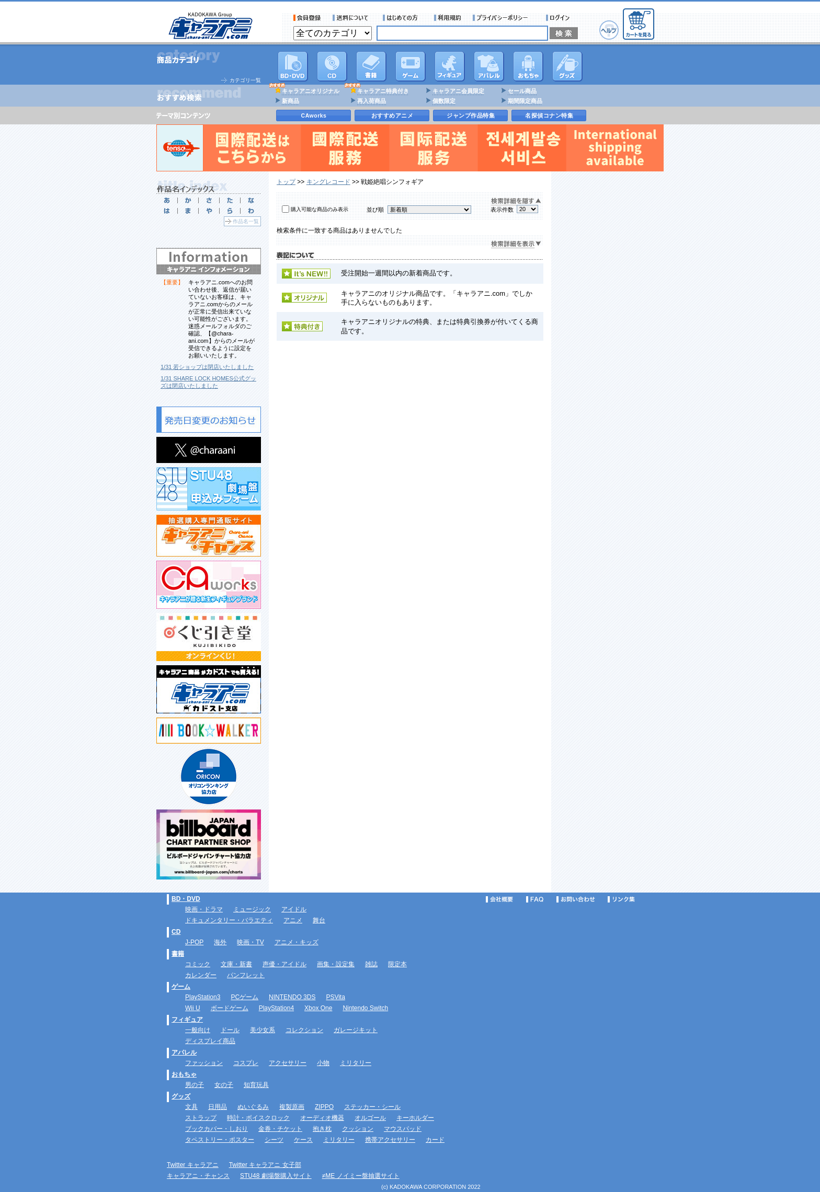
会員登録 (307, 18)
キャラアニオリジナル (310, 91)
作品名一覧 (246, 221)
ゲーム (181, 986)
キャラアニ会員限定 (458, 91)
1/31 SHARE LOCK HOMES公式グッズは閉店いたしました (208, 382)
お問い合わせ (575, 899)
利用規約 (447, 18)
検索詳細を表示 (516, 244)
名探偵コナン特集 (549, 115)
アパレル (489, 66)
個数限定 (443, 101)
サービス (403, 18)
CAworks (314, 115)
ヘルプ (609, 30)
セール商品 (522, 91)
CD (332, 66)
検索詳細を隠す (516, 201)
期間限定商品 (525, 101)
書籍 (371, 66)
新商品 (290, 101)
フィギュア (450, 66)
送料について (352, 18)
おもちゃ (528, 66)
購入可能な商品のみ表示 (319, 209)
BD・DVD (186, 898)
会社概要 (499, 899)
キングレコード (328, 182)
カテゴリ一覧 (245, 80)
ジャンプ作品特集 (471, 115)
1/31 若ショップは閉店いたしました (207, 367)
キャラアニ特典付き (383, 91)
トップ (286, 182)
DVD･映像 (293, 66)
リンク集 (621, 899)
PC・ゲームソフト (410, 66)
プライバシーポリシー (503, 18)
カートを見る (638, 24)
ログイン (559, 18)
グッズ (567, 66)
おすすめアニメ (392, 115)
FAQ (534, 899)
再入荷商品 (371, 101)
